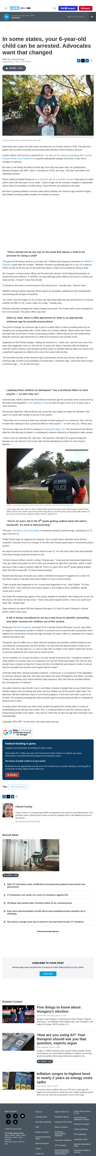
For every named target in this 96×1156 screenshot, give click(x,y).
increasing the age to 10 (53, 429)
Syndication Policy (80, 1139)
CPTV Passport (60, 1145)
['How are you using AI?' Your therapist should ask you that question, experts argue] (18, 1042)
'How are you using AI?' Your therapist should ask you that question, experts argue (61, 1039)
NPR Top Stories (18, 787)
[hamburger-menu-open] (6, 8)
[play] (6, 16)
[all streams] (92, 16)
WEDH (7, 1135)
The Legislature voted (38, 403)
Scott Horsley (42, 1086)
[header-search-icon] (54, 8)
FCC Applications (80, 1134)
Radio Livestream (61, 1127)
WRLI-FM (8, 1139)
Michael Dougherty (22, 627)
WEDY (24, 1135)
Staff (37, 1127)
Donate (86, 8)
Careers (38, 1148)
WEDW (18, 1135)
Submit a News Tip (62, 1112)
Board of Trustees (42, 1132)
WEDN (12, 1135)
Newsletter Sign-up (62, 1117)
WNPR (15, 1137)
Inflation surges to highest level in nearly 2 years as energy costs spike (64, 1078)
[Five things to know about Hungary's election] (18, 1014)
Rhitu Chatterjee (43, 1047)
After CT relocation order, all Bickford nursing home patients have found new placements (46, 885)
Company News (41, 1117)
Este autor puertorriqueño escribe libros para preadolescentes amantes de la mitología (46, 912)
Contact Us (39, 1154)
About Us (38, 1112)
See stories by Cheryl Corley (27, 821)
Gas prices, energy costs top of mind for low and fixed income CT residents (45, 922)
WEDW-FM (8, 1137)
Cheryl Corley (18, 59)
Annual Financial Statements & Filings (81, 1118)
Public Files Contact (11, 1142)
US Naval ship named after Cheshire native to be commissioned (39, 903)
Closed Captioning (80, 1129)
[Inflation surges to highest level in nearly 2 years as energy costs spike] (18, 1081)
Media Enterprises (42, 1143)
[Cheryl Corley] (7, 810)
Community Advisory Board (43, 1138)
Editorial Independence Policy (82, 1145)
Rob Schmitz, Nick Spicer (46, 1016)
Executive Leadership (43, 1122)
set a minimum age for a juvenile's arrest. (53, 179)
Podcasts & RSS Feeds (63, 1122)
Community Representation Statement (60, 1134)
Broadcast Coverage (81, 1124)
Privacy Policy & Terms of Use (82, 1112)
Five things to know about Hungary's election (59, 1009)
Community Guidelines (63, 1140)
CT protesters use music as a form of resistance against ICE (37, 895)
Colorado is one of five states (26, 530)
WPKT (21, 1137)
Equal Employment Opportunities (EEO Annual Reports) (62, 1152)
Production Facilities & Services (82, 1151)
